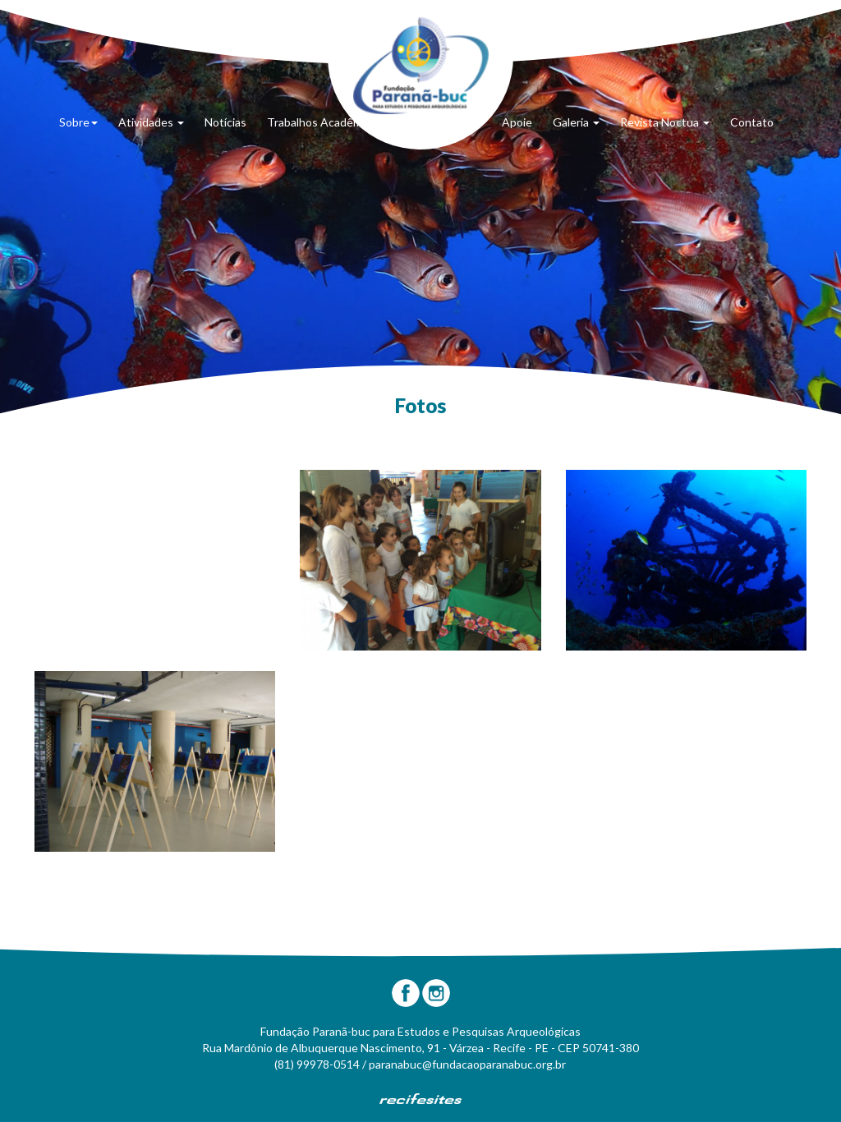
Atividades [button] (151, 122)
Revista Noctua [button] (665, 122)
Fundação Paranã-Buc (421, 65)
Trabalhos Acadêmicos (325, 122)
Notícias (225, 122)
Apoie (517, 122)
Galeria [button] (576, 122)
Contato (752, 122)
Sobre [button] (78, 122)
